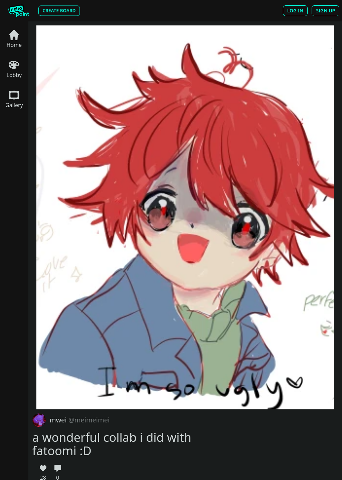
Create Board (59, 10)
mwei (80, 419)
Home (14, 39)
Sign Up (325, 10)
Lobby (14, 69)
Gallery (14, 99)
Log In (295, 10)
